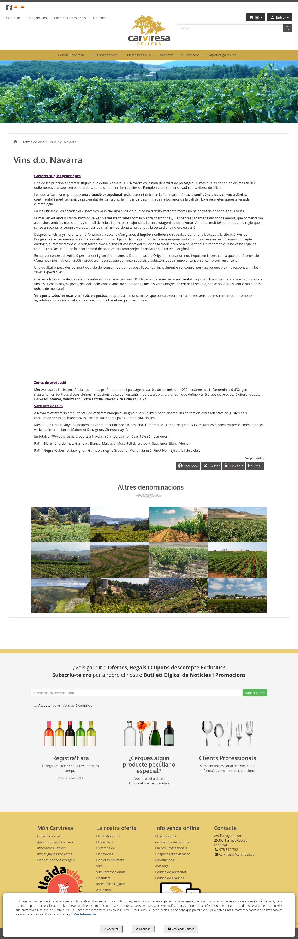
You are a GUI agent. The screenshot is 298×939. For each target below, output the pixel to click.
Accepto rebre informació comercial (63, 705)
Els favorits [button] (104, 854)
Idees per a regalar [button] (110, 883)
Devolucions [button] (164, 860)
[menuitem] (18, 6)
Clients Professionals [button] (171, 848)
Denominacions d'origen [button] (56, 860)
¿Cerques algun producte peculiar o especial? (149, 764)
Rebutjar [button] (143, 929)
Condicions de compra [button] (172, 842)
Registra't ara (70, 758)
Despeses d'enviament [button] (172, 854)
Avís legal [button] (162, 866)
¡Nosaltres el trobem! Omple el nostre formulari (149, 781)
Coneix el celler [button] (49, 836)
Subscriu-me (254, 692)
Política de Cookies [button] (169, 878)
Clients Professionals (227, 758)
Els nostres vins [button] (108, 836)
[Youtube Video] (90, 340)
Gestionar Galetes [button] (181, 929)
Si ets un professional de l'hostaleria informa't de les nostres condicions (227, 768)
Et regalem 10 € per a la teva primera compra (70, 768)
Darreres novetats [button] (110, 860)
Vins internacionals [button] (110, 872)
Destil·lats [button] (103, 878)
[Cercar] (287, 28)
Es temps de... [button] (107, 848)
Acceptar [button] (111, 929)
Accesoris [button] (103, 889)
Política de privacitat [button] (170, 872)
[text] (230, 28)
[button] (9, 8)
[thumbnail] (60, 524)
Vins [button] (99, 866)
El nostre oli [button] (105, 842)
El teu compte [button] (165, 836)
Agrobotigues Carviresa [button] (55, 842)
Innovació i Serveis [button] (51, 848)
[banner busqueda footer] (149, 733)
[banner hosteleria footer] (228, 733)
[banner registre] (70, 733)
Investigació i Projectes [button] (54, 854)
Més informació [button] (84, 914)
